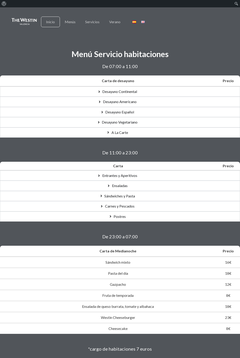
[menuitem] (4, 3)
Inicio (50, 22)
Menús (70, 22)
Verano (114, 22)
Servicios (92, 22)
